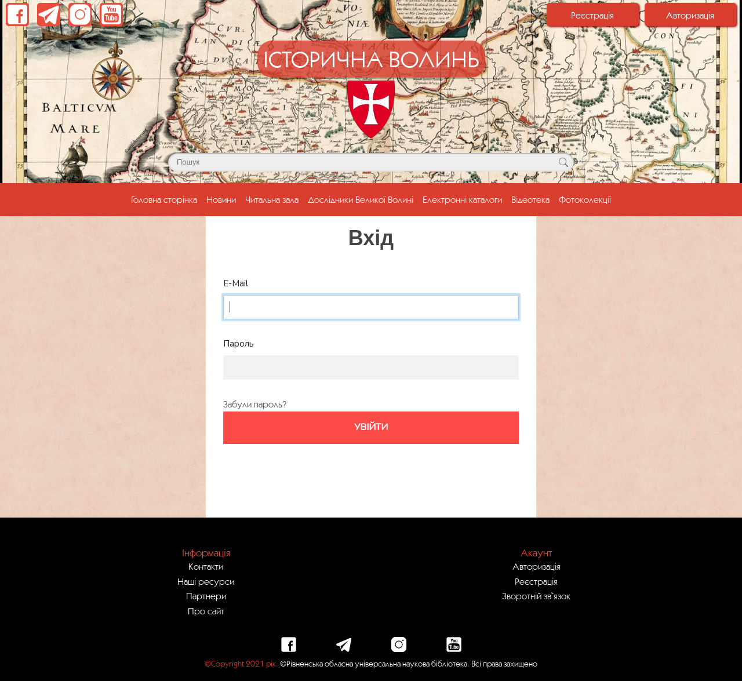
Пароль (238, 343)
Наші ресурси (205, 581)
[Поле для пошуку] (371, 162)
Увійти (371, 427)
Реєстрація (592, 15)
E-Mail (235, 283)
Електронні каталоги (462, 199)
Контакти (205, 566)
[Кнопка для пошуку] (563, 162)
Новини (221, 199)
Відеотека (530, 199)
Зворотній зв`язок (536, 596)
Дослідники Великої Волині (360, 199)
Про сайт (206, 611)
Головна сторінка (166, 198)
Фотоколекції (585, 199)
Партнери (206, 596)
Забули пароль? (254, 404)
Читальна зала (272, 199)
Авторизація (690, 15)
